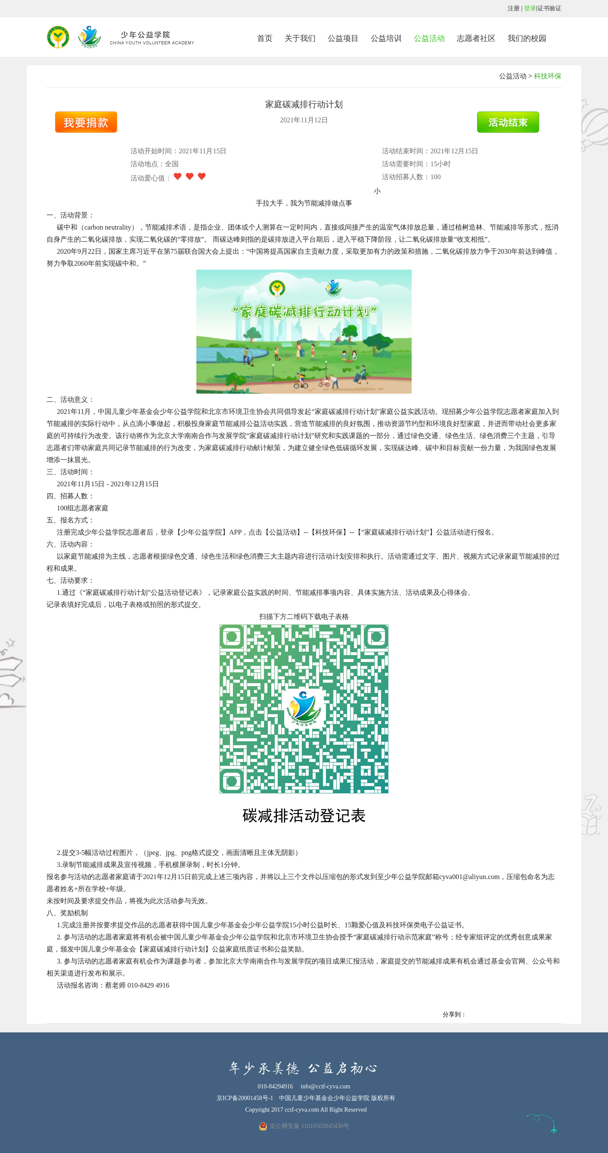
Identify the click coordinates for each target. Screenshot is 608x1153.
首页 (265, 38)
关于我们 (300, 38)
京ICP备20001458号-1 (245, 1098)
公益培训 (386, 38)
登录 (530, 8)
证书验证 (549, 8)
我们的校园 (527, 38)
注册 (514, 8)
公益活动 (429, 38)
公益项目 (343, 38)
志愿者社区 (476, 38)
